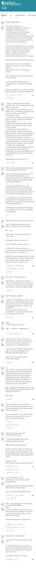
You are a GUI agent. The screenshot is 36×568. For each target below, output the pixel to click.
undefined (9, 265)
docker (13, 95)
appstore (17, 333)
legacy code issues (12, 425)
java (11, 530)
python (13, 498)
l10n (16, 495)
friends (21, 268)
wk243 (13, 162)
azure (19, 95)
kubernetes (9, 98)
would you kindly (11, 268)
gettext (21, 495)
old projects (10, 428)
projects (9, 271)
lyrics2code (18, 524)
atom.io (15, 472)
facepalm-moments (12, 527)
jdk (7, 530)
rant (7, 95)
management (19, 265)
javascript (9, 469)
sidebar (16, 469)
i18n (7, 498)
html (16, 466)
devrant (8, 472)
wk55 (16, 559)
